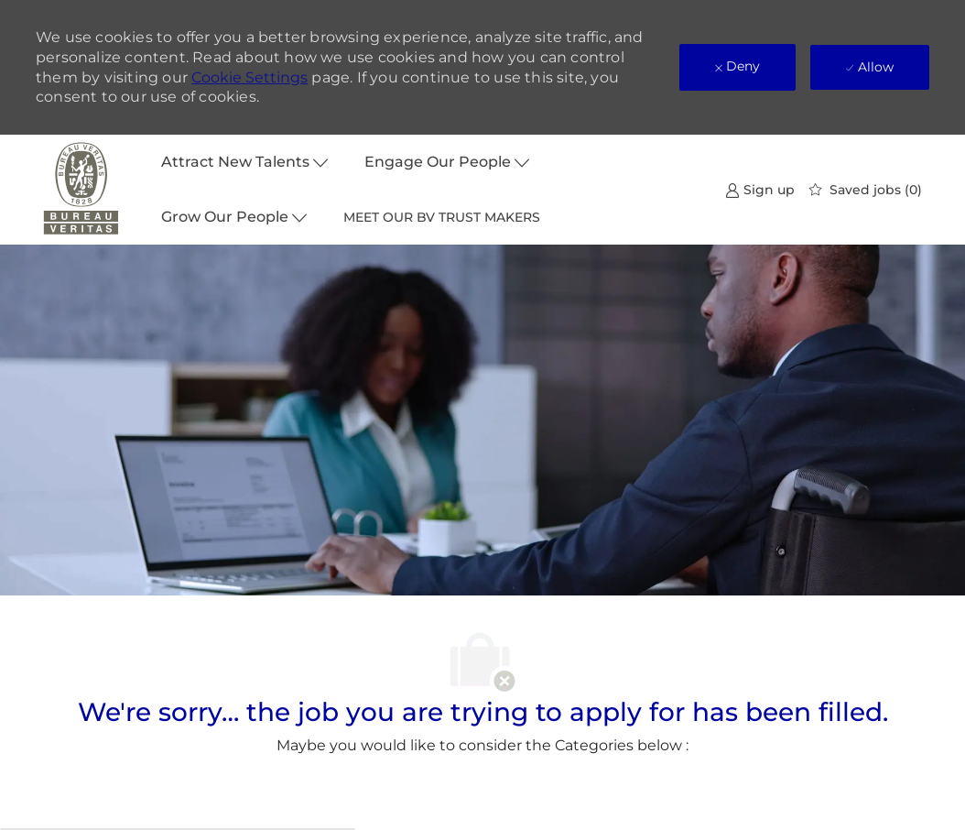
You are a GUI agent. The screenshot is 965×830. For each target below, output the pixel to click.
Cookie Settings (249, 77)
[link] (760, 189)
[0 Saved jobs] (865, 190)
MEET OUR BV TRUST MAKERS (441, 217)
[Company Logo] (81, 189)
